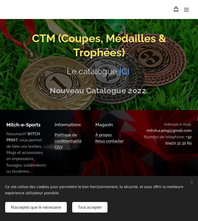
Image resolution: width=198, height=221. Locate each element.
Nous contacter (109, 141)
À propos (103, 135)
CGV (59, 147)
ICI (124, 71)
